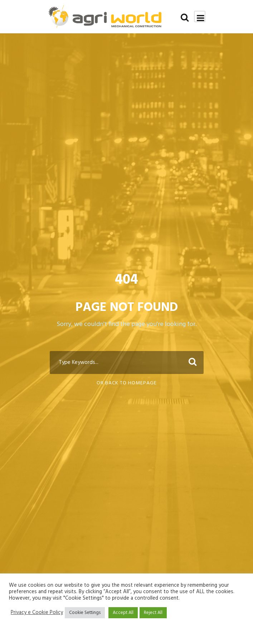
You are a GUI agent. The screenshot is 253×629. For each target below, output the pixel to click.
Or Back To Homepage (127, 383)
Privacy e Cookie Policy (37, 613)
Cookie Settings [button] (85, 612)
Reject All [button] (153, 612)
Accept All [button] (123, 612)
